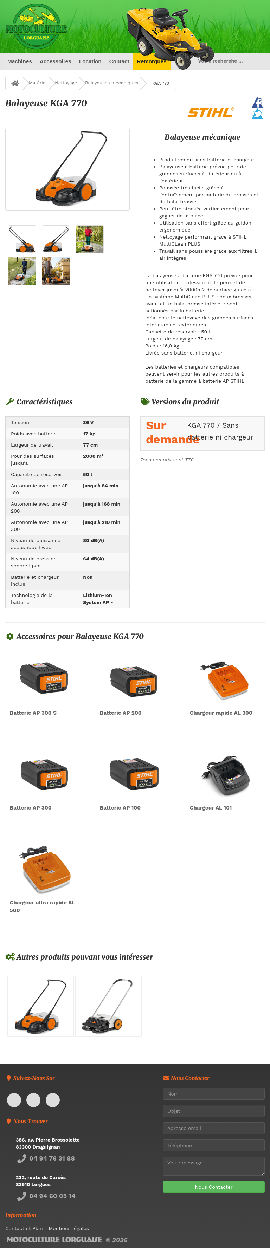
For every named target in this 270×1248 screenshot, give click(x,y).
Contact (119, 61)
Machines (19, 61)
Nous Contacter (213, 1187)
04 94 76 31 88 (45, 1158)
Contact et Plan (24, 1228)
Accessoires (55, 61)
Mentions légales (69, 1228)
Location (90, 61)
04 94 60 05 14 (46, 1196)
